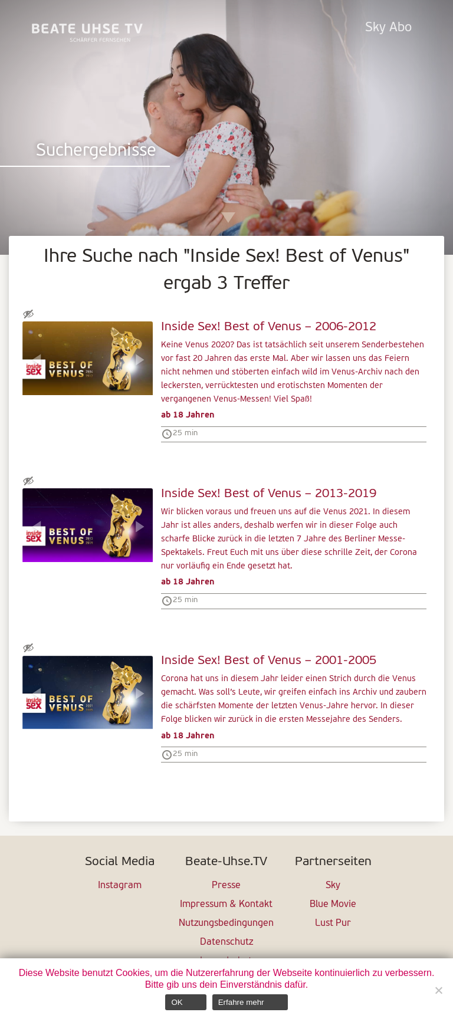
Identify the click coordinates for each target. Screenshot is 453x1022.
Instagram (120, 885)
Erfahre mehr (241, 1002)
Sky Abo (388, 28)
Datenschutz (226, 942)
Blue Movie (333, 904)
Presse (226, 885)
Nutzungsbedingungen (226, 923)
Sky (333, 885)
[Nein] (438, 990)
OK (176, 1002)
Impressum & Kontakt (226, 904)
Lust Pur (333, 923)
